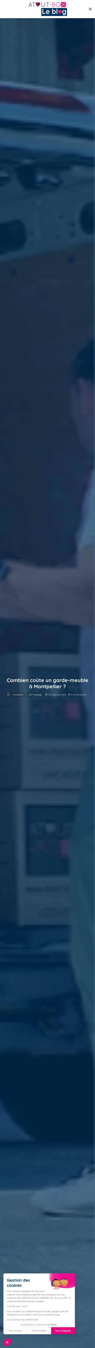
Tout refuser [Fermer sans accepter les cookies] (15, 1330)
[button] (7, 1342)
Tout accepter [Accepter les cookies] (63, 1330)
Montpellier (18, 694)
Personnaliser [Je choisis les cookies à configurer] (39, 1330)
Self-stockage (35, 694)
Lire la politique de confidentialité (22, 1319)
